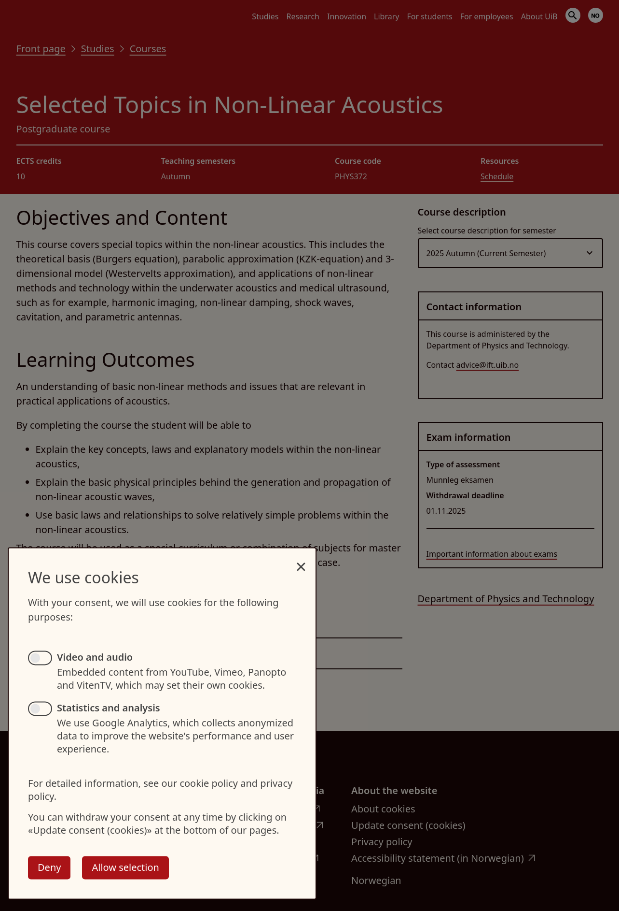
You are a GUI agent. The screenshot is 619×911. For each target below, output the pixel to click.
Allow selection (125, 867)
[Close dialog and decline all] (301, 561)
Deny (49, 867)
